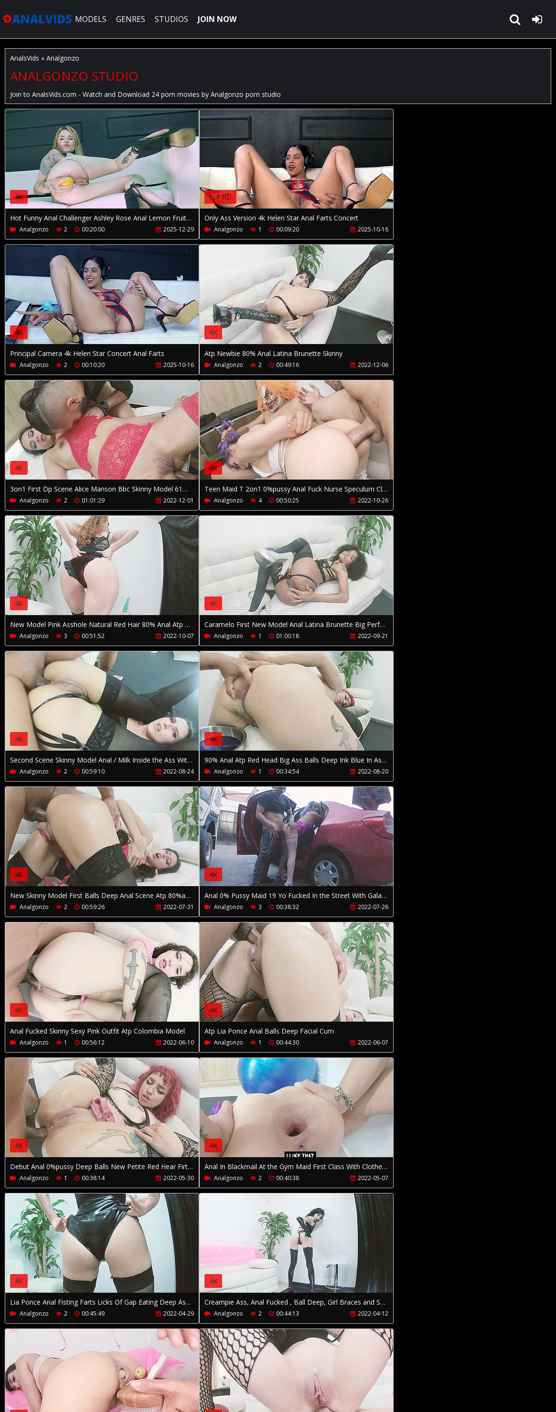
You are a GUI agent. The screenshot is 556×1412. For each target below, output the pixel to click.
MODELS (92, 19)
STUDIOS (173, 19)
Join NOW (21, 1366)
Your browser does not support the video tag (105, 165)
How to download (162, 1366)
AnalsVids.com (38, 19)
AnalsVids (24, 58)
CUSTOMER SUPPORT (82, 1366)
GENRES (132, 19)
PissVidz (220, 1366)
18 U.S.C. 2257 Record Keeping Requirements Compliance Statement (306, 1395)
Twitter (259, 1366)
